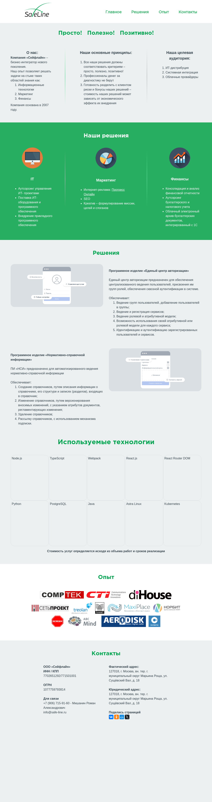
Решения (140, 12)
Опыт (164, 12)
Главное (113, 12)
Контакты (188, 12)
